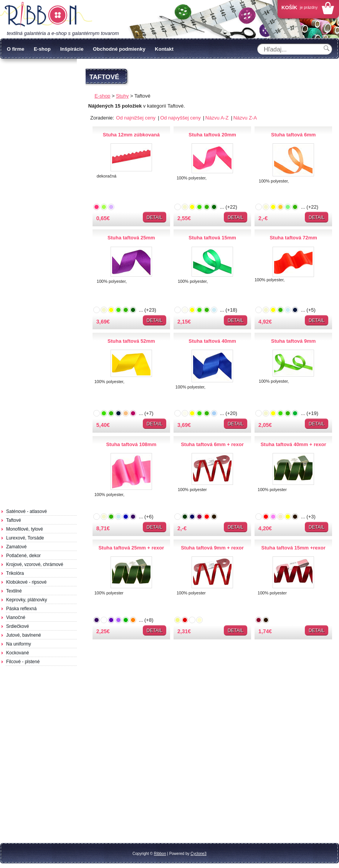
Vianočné (15, 617)
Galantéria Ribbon (46, 15)
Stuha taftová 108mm (131, 444)
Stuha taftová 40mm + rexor (293, 444)
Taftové (13, 520)
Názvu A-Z (217, 118)
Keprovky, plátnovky (26, 599)
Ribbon (160, 853)
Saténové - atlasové (26, 511)
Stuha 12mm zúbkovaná (131, 135)
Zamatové (16, 546)
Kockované (17, 653)
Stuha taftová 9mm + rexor (212, 548)
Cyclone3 (198, 853)
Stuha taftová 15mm (212, 238)
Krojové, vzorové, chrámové (34, 564)
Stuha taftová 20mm (212, 135)
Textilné (14, 591)
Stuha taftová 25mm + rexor (131, 548)
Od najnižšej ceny (136, 118)
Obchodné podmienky (119, 49)
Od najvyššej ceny (181, 118)
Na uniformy (18, 644)
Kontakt (164, 49)
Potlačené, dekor (23, 555)
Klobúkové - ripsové (26, 582)
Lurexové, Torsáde (25, 538)
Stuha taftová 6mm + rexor (212, 444)
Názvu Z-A (245, 118)
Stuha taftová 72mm (293, 238)
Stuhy (122, 96)
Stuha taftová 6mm (293, 135)
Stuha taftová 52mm (131, 341)
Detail (154, 217)
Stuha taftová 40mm (212, 341)
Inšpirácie (72, 49)
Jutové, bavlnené (23, 635)
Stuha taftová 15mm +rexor (293, 548)
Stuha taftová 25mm (131, 238)
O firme (16, 49)
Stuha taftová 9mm (293, 341)
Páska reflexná (21, 608)
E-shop (42, 49)
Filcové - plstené (23, 661)
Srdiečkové (17, 626)
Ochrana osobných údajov (43, 70)
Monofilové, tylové (24, 529)
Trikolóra (15, 573)
